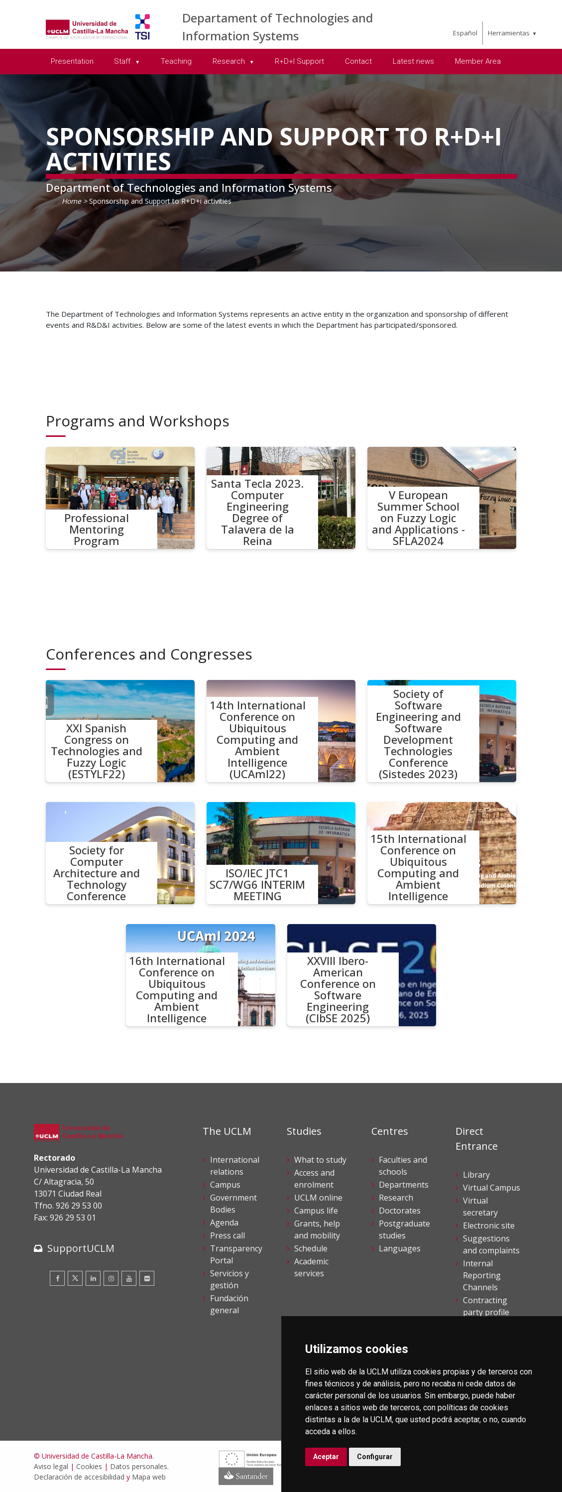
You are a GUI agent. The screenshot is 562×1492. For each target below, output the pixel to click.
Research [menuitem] (230, 61)
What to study (320, 1159)
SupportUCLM (80, 1248)
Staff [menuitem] (123, 61)
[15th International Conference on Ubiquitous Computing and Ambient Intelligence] (442, 853)
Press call (227, 1235)
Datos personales (138, 1466)
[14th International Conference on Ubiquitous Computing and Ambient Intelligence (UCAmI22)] (281, 731)
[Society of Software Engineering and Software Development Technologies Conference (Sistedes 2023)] (442, 731)
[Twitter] (75, 1278)
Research (396, 1197)
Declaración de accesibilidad (79, 1477)
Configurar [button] (375, 1457)
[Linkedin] (93, 1278)
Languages (400, 1248)
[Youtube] (128, 1278)
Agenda (224, 1222)
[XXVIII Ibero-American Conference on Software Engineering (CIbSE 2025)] (362, 975)
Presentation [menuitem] (72, 61)
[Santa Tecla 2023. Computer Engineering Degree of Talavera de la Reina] (281, 498)
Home (71, 201)
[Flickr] (146, 1278)
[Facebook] (57, 1278)
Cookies (89, 1466)
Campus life (316, 1210)
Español (465, 32)
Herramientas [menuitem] (509, 32)
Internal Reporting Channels (482, 1275)
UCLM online (318, 1197)
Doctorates (400, 1210)
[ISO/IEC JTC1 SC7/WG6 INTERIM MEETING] (281, 853)
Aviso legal (51, 1466)
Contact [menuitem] (358, 61)
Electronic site (489, 1225)
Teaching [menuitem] (176, 61)
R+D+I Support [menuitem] (299, 61)
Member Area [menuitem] (478, 61)
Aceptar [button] (326, 1457)
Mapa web (149, 1477)
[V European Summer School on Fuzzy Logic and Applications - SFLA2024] (442, 498)
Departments (404, 1184)
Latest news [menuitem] (413, 61)
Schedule (311, 1248)
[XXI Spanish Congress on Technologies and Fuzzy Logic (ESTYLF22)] (120, 731)
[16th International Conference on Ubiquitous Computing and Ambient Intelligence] (200, 975)
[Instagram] (111, 1278)
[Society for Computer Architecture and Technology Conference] (120, 853)
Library (476, 1174)
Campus (225, 1184)
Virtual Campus (491, 1187)
